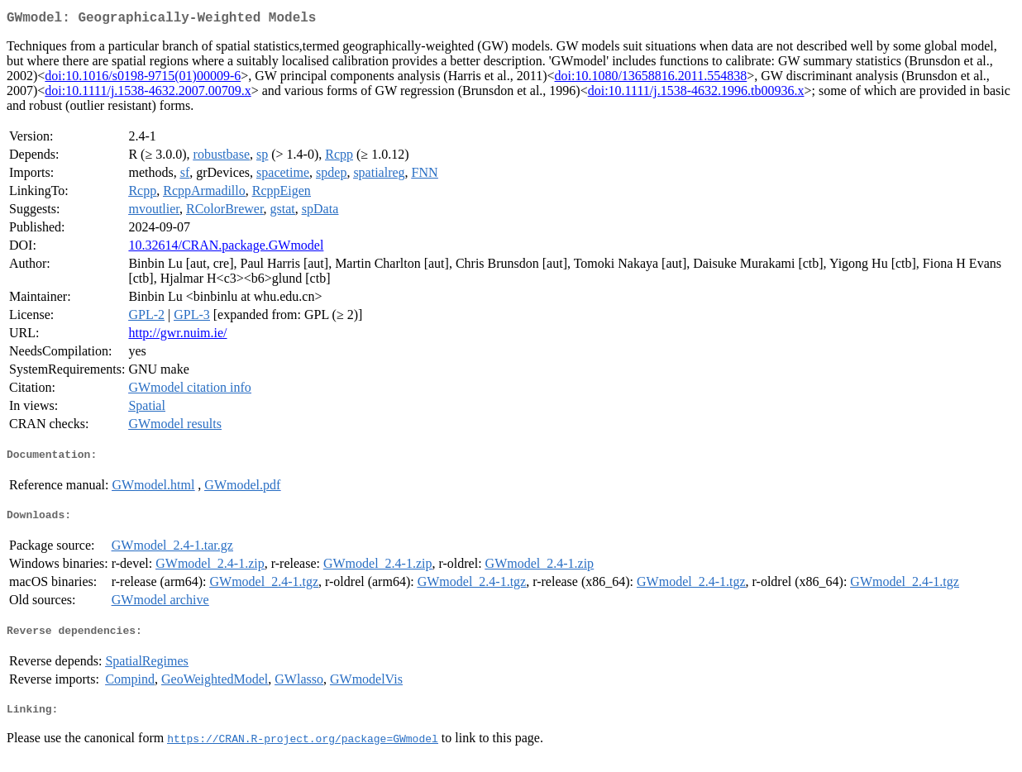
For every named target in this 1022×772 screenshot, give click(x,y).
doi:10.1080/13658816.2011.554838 (651, 79)
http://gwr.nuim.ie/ (177, 336)
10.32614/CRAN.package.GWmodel (225, 248)
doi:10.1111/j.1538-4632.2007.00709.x (148, 94)
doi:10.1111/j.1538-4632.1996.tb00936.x (696, 94)
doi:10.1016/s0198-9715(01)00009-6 (143, 79)
